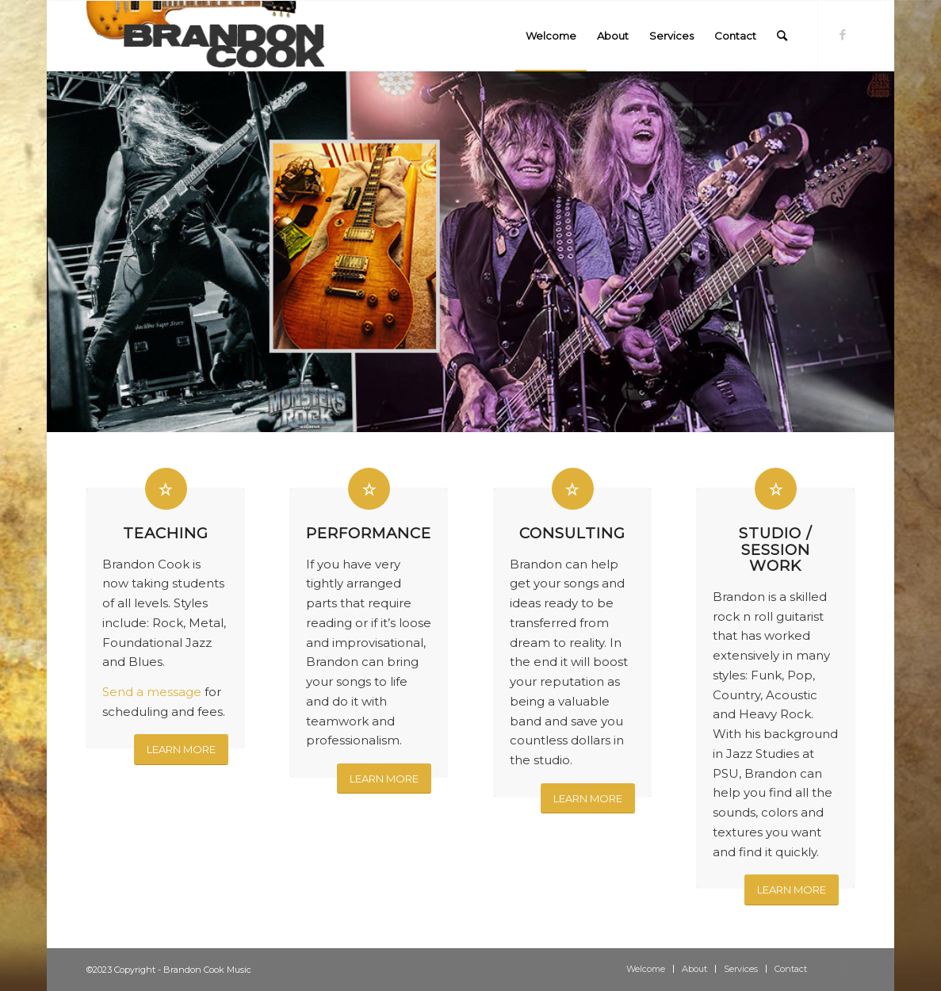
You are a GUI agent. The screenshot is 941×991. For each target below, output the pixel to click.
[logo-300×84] (205, 36)
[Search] (782, 36)
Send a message (151, 691)
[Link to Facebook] (843, 35)
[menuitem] (551, 36)
